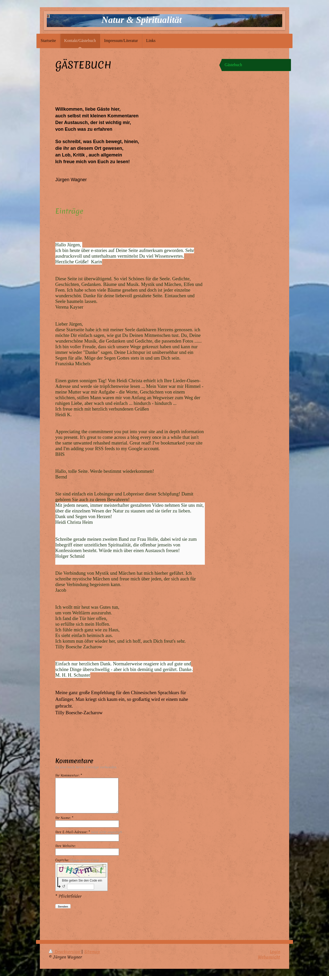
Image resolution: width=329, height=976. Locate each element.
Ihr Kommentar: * (68, 775)
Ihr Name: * (64, 818)
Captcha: (77, 860)
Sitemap (92, 951)
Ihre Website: (65, 846)
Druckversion (65, 951)
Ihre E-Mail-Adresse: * (88, 832)
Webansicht (269, 957)
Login (275, 951)
